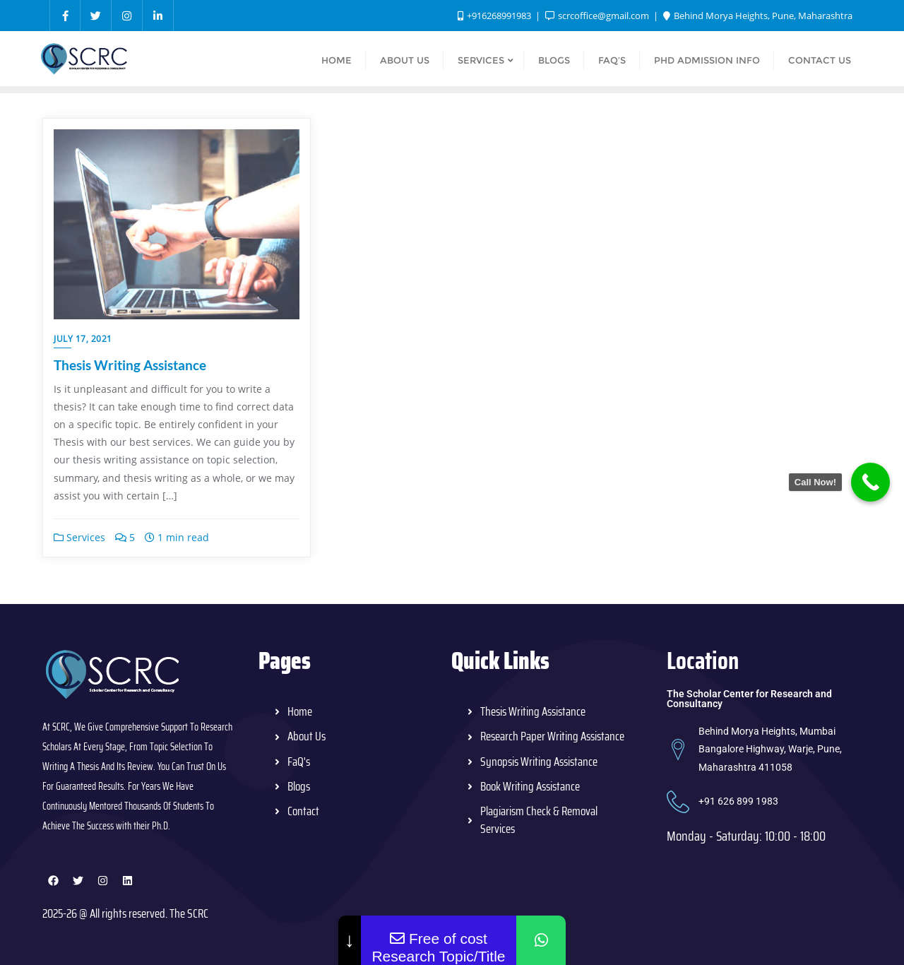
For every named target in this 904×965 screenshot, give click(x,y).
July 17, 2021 (83, 339)
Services (79, 537)
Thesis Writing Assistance (130, 365)
